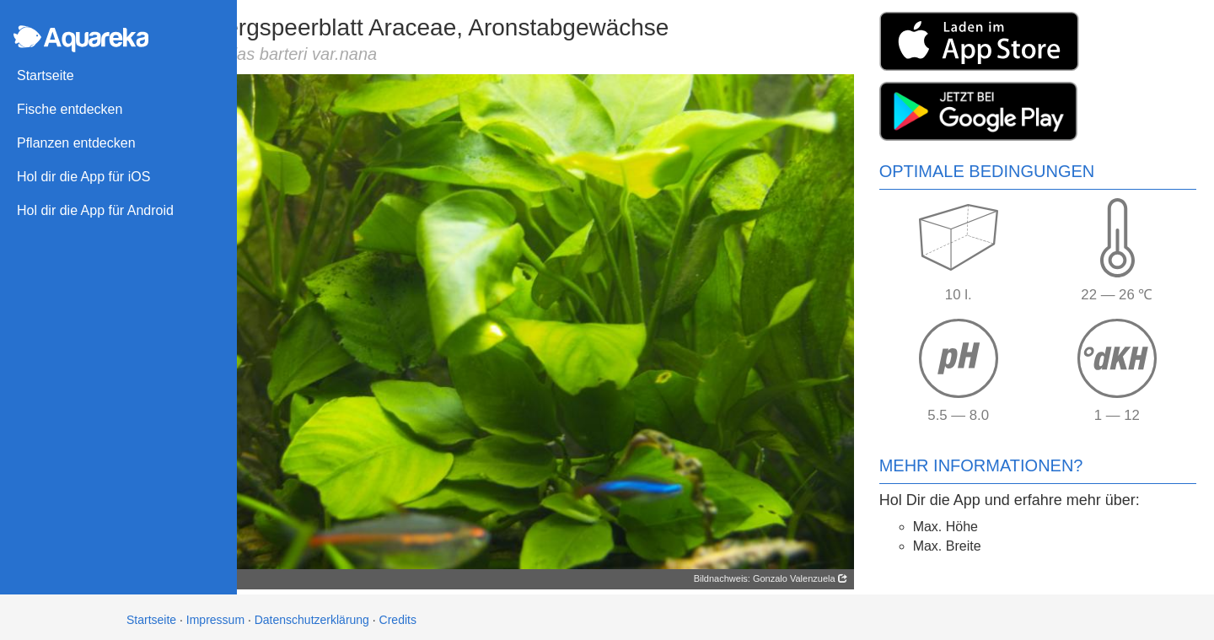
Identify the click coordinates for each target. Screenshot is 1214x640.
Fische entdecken (69, 109)
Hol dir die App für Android (95, 210)
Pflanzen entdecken (76, 143)
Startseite (45, 75)
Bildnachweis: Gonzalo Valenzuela (773, 573)
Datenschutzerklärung (312, 614)
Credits (397, 614)
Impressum (215, 614)
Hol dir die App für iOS (83, 176)
